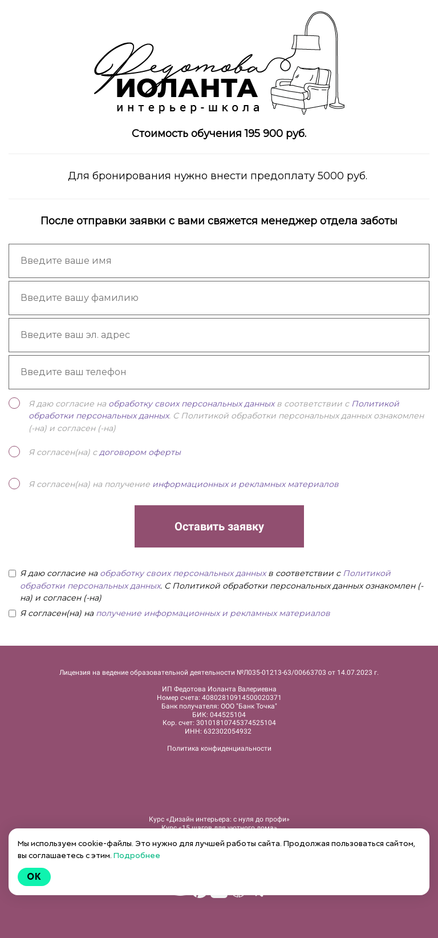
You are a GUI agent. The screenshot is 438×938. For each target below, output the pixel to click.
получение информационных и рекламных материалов (213, 613)
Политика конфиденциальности (219, 748)
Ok (34, 877)
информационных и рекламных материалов (245, 484)
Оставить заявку (219, 526)
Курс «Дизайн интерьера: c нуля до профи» (219, 819)
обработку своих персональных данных (191, 403)
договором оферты (140, 452)
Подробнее (136, 855)
